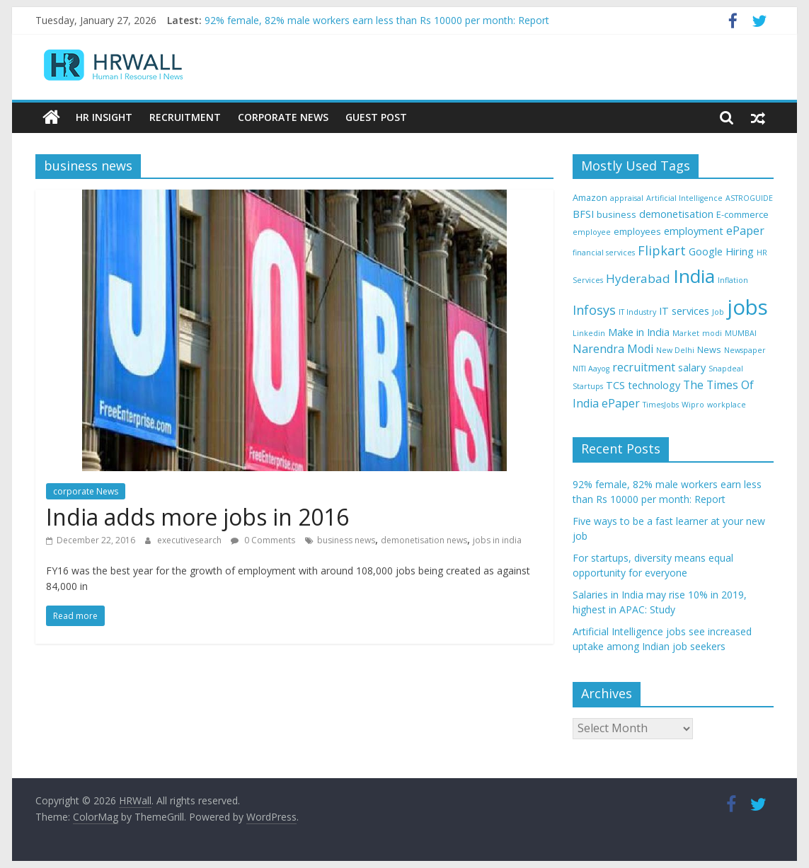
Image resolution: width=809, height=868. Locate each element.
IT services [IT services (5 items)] (684, 311)
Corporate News (283, 117)
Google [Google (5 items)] (706, 251)
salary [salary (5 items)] (692, 367)
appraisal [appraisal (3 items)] (626, 198)
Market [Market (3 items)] (685, 333)
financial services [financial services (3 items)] (604, 252)
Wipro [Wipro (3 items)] (693, 405)
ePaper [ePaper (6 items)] (745, 230)
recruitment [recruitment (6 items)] (643, 367)
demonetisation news (424, 540)
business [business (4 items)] (616, 214)
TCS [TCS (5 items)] (615, 385)
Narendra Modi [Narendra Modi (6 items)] (613, 349)
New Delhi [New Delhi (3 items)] (675, 350)
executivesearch (190, 540)
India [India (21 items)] (694, 276)
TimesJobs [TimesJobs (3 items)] (661, 405)
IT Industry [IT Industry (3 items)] (637, 312)
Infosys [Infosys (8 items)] (594, 309)
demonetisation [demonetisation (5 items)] (676, 214)
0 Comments (263, 540)
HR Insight (104, 117)
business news (346, 540)
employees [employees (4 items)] (637, 231)
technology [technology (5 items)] (654, 385)
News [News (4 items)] (709, 349)
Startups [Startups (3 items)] (588, 386)
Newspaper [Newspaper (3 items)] (745, 350)
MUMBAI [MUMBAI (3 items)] (741, 333)
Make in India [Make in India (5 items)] (639, 332)
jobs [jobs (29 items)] (747, 307)
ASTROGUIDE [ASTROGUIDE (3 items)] (749, 198)
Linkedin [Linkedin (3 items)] (589, 333)
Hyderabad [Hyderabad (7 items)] (638, 278)
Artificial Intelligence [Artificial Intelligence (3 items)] (684, 198)
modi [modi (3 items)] (712, 333)
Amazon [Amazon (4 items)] (590, 197)
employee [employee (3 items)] (592, 232)
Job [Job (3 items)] (718, 312)
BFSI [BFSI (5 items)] (583, 214)
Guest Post (376, 117)
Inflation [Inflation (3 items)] (733, 280)
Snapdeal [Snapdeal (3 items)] (725, 369)
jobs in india (497, 540)
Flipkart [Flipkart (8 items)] (662, 250)
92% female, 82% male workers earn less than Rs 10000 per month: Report (377, 20)
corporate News (85, 491)
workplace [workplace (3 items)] (726, 405)
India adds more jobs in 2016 (197, 517)
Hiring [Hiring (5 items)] (739, 251)
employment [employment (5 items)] (693, 231)
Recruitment (185, 117)
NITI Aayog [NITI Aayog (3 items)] (591, 369)
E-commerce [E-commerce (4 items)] (742, 214)
